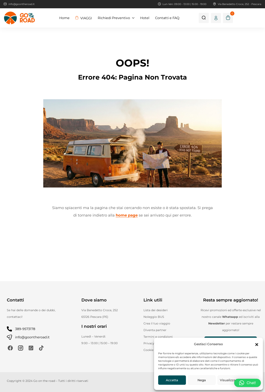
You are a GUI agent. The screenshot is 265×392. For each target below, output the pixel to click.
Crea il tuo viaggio (156, 323)
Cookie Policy (153, 350)
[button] (257, 344)
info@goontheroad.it (32, 337)
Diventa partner (154, 330)
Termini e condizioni (158, 337)
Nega (202, 380)
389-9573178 (25, 329)
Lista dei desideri (155, 310)
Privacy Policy (153, 343)
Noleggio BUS (153, 317)
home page (127, 215)
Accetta (172, 380)
